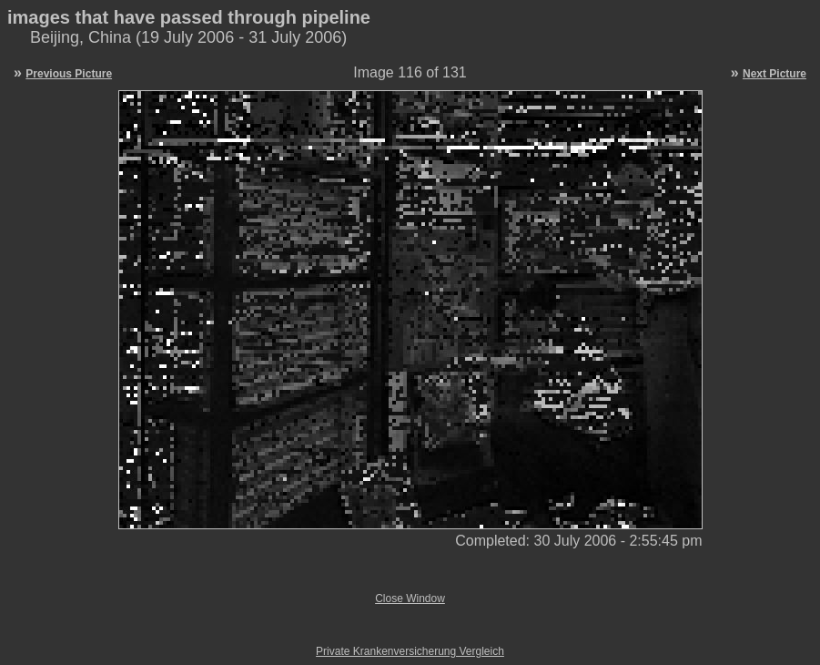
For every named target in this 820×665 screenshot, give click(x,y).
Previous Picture (68, 73)
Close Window (410, 598)
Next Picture (774, 73)
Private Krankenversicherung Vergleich (410, 651)
